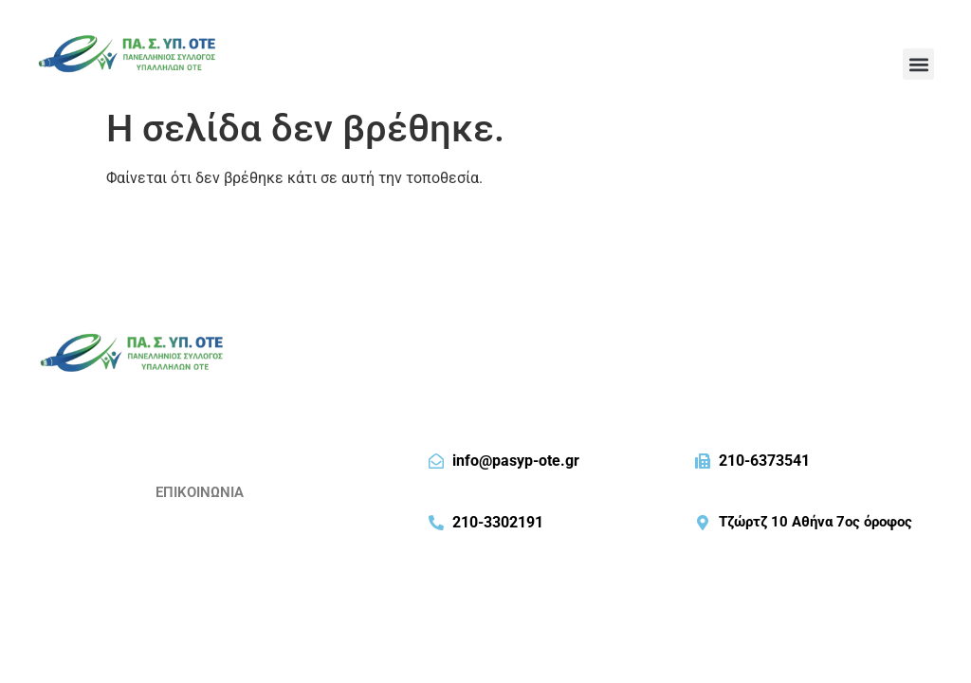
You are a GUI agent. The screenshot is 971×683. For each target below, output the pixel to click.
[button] (918, 64)
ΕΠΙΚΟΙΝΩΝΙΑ (200, 492)
